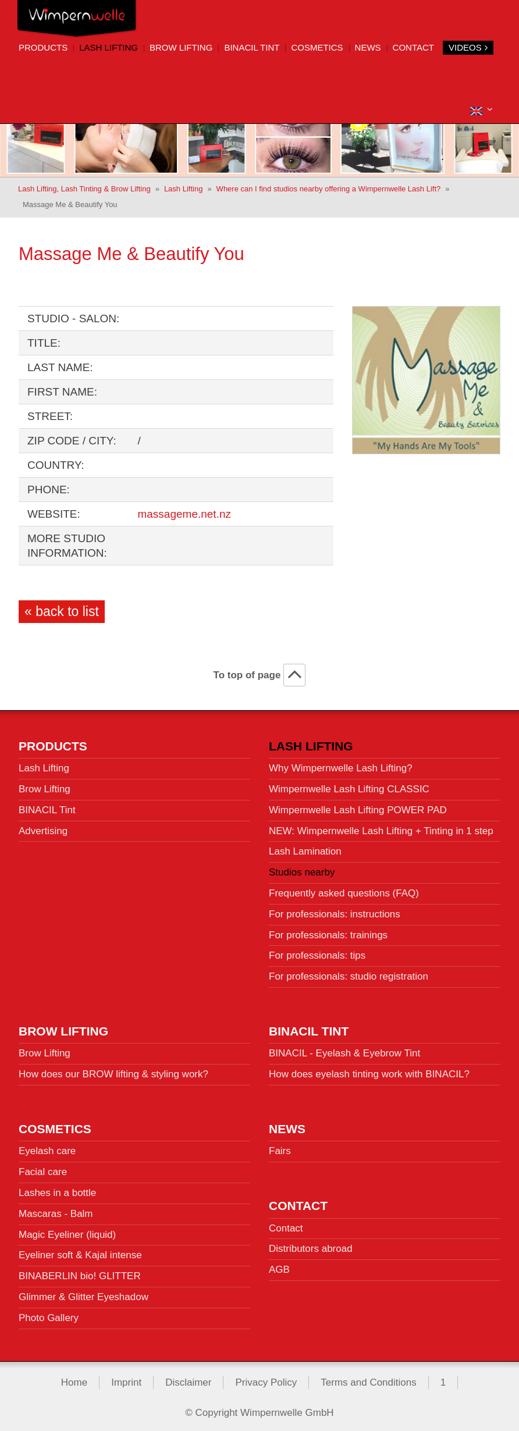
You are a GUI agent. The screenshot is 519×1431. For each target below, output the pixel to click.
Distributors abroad (311, 1245)
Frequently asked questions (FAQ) (344, 889)
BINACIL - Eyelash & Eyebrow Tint (344, 1049)
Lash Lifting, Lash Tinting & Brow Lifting (84, 185)
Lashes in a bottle (57, 1189)
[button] (481, 110)
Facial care (43, 1168)
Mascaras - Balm (56, 1210)
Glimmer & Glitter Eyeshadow (83, 1293)
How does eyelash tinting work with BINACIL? (369, 1070)
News (368, 47)
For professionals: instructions (334, 910)
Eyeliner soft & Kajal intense (80, 1251)
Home (74, 1378)
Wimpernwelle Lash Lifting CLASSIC (349, 785)
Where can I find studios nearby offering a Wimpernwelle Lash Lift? (328, 185)
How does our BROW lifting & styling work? (113, 1070)
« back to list (61, 607)
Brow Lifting (181, 47)
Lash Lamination (305, 847)
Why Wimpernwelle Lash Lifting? (341, 764)
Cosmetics (317, 47)
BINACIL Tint (251, 47)
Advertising (43, 827)
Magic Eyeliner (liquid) (67, 1230)
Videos (468, 47)
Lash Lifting (108, 47)
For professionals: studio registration (348, 972)
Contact (413, 47)
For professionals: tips (317, 951)
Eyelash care (47, 1147)
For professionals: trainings (328, 931)
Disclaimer (188, 1378)
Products (43, 47)
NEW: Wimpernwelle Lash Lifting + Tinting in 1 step (381, 827)
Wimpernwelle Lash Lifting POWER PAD (358, 806)
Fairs (280, 1147)
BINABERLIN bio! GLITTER (80, 1272)
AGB (279, 1266)
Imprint (126, 1378)
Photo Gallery (49, 1314)
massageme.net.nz (184, 510)
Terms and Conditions (368, 1378)
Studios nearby (302, 868)
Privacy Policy (266, 1378)
